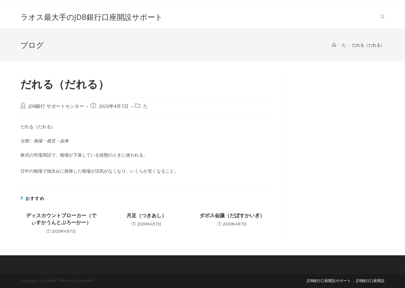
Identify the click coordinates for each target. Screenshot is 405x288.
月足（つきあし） (146, 215)
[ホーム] (334, 45)
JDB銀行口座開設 (370, 280)
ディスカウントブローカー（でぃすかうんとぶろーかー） (61, 219)
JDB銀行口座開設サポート (329, 280)
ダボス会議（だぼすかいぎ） (232, 215)
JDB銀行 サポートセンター (56, 106)
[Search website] (382, 17)
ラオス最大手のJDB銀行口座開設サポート (91, 17)
